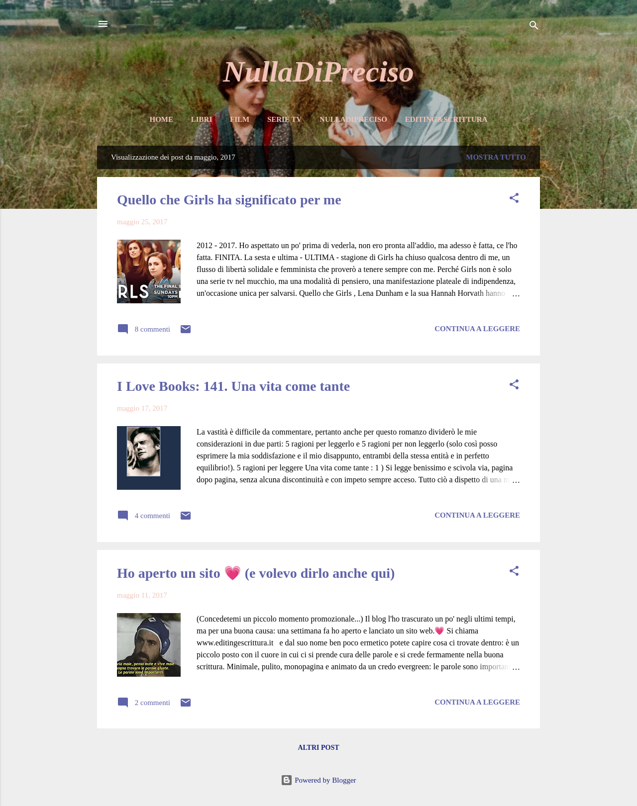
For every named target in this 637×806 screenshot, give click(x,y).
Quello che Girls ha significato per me (229, 199)
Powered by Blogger (318, 780)
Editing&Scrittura (446, 119)
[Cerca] (534, 27)
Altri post (318, 747)
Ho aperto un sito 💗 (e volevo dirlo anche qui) (256, 573)
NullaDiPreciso (318, 71)
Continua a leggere (477, 329)
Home (161, 119)
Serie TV (284, 119)
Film (239, 119)
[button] (514, 199)
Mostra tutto (496, 157)
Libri (201, 119)
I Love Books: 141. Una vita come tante (233, 386)
